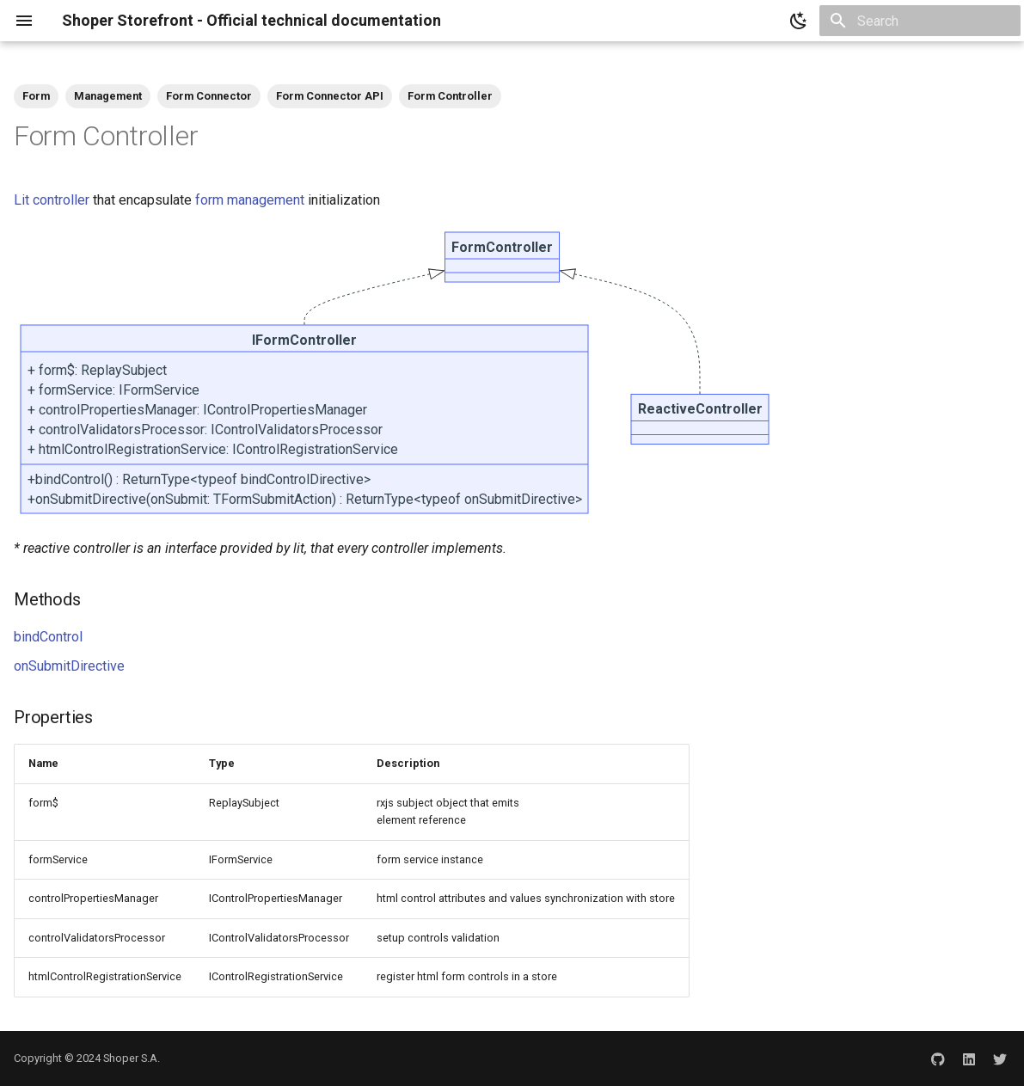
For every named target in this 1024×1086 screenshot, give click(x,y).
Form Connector (209, 95)
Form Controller (450, 95)
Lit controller (51, 200)
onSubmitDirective (69, 666)
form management (249, 200)
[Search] (920, 20)
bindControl (48, 637)
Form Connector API (329, 95)
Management (108, 95)
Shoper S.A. (131, 1058)
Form (36, 95)
